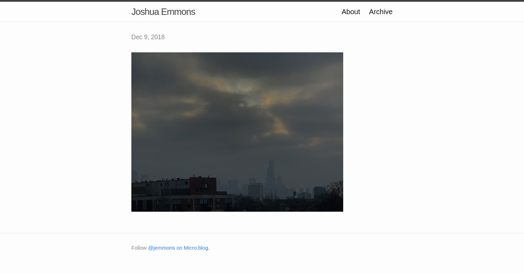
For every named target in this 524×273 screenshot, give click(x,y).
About (350, 12)
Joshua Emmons (163, 11)
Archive (381, 12)
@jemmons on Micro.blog (178, 248)
